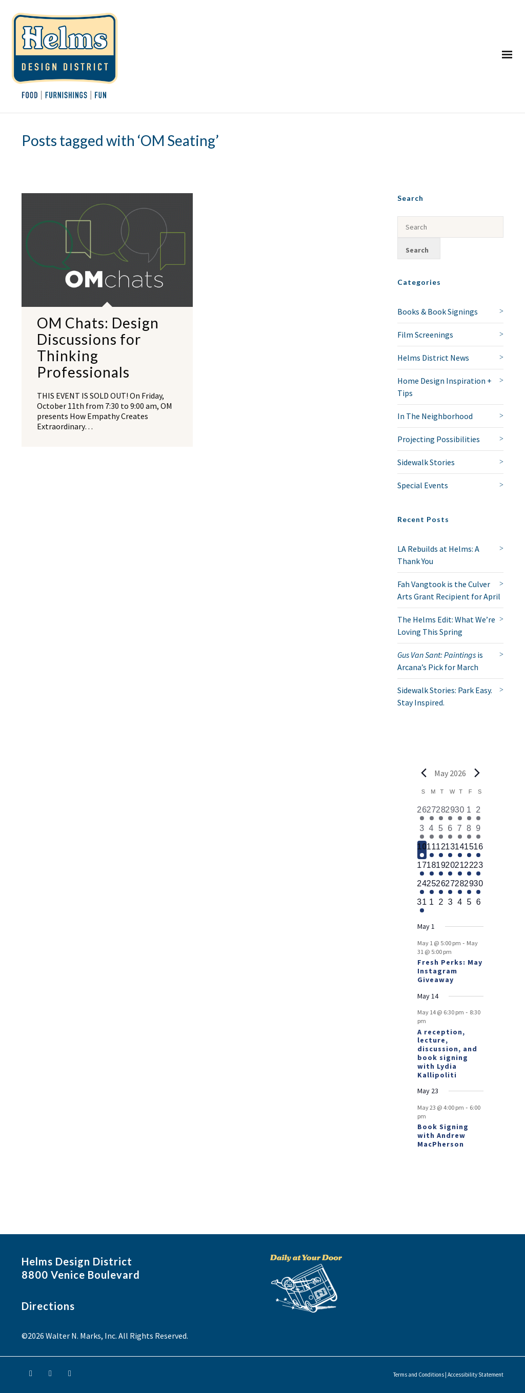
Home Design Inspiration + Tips (444, 387)
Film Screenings (425, 334)
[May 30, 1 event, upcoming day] (478, 887)
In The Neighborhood (435, 416)
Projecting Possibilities (438, 439)
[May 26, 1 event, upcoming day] (441, 887)
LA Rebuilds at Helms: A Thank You (438, 555)
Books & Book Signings (437, 311)
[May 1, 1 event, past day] (469, 813)
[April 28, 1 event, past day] (441, 813)
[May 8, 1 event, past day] (469, 831)
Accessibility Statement (475, 1374)
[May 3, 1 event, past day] (422, 831)
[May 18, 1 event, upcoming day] (431, 868)
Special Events (422, 485)
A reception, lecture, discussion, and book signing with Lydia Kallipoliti (447, 1053)
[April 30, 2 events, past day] (459, 813)
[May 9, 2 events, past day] (478, 831)
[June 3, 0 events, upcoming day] (450, 905)
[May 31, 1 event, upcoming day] (422, 905)
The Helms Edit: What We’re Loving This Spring (446, 625)
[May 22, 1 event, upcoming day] (469, 868)
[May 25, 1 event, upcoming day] (431, 887)
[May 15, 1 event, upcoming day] (469, 850)
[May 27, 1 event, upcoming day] (450, 887)
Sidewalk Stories (426, 462)
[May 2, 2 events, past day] (478, 813)
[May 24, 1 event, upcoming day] (422, 887)
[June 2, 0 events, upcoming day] (441, 905)
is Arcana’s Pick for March (440, 661)
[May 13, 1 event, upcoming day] (450, 850)
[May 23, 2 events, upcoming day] (478, 868)
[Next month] (477, 773)
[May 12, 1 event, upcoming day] (441, 850)
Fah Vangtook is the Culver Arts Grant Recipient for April (448, 590)
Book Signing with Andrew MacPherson (443, 1135)
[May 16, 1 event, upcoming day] (478, 850)
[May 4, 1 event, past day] (431, 831)
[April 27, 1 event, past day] (431, 813)
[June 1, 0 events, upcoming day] (431, 905)
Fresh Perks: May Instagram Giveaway (449, 971)
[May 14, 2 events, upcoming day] (459, 850)
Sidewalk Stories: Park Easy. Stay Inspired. (444, 696)
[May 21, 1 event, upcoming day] (459, 868)
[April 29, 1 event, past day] (450, 813)
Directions (48, 1306)
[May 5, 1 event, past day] (441, 831)
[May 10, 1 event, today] (422, 850)
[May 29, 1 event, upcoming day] (469, 887)
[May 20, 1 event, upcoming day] (450, 868)
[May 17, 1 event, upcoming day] (422, 868)
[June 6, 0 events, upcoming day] (478, 905)
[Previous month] (423, 773)
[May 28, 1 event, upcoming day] (459, 887)
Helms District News (433, 357)
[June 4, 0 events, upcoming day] (459, 905)
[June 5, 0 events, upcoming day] (469, 905)
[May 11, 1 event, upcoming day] (431, 850)
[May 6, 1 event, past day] (450, 831)
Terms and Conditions (418, 1374)
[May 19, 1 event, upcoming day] (441, 868)
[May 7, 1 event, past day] (459, 831)
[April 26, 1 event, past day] (422, 813)
